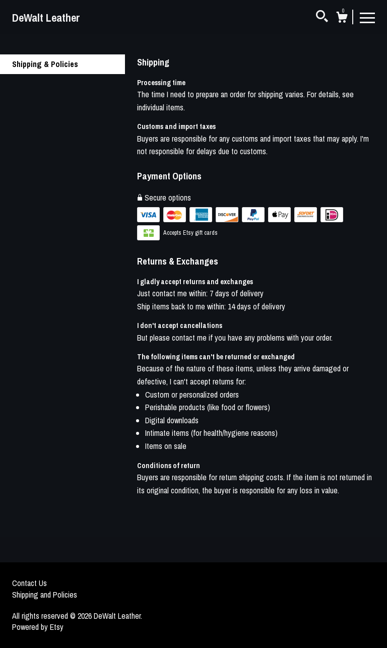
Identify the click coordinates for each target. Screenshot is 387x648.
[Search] (322, 18)
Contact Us (29, 583)
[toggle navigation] (367, 17)
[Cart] (341, 18)
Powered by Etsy (37, 626)
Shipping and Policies (44, 594)
